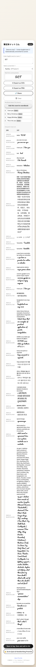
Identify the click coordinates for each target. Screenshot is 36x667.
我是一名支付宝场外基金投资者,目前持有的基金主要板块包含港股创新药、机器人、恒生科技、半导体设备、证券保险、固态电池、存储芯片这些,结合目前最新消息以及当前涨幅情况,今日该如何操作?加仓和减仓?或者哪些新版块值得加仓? (23, 185)
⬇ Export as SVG (18, 83)
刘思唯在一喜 (20, 613)
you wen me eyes (22, 140)
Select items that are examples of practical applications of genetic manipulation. (23, 314)
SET (18, 60)
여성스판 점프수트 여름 (23, 362)
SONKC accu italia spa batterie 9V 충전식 (23, 338)
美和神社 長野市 (21, 405)
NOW (18, 135)
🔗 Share (18, 93)
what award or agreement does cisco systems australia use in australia (23, 428)
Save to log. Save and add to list (18, 646)
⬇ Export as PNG (18, 88)
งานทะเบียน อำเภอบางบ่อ (23, 628)
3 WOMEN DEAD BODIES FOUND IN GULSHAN (22, 389)
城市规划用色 (20, 293)
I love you (19, 148)
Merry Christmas (22, 170)
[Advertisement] (18, 20)
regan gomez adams (23, 267)
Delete (16, 110)
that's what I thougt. (23, 619)
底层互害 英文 (20, 412)
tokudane (19, 166)
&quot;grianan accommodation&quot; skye (24, 589)
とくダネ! (19, 237)
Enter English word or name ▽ (12, 56)
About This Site (18, 658)
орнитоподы (21, 419)
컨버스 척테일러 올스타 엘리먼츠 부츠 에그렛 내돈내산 (23, 373)
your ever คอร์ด (21, 638)
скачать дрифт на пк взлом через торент (23, 274)
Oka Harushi (20, 158)
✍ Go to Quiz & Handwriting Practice (18, 651)
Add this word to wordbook (18, 105)
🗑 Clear (18, 98)
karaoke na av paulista (23, 603)
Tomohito (20, 243)
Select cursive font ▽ (10, 66)
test (18, 153)
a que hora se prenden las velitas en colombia (23, 254)
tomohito (19, 249)
